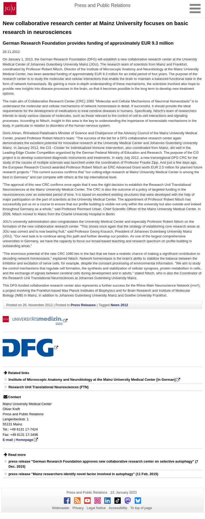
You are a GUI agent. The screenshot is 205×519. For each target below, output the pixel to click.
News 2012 (119, 305)
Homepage (24, 440)
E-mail (8, 440)
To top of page (141, 508)
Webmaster (60, 508)
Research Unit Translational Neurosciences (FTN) (49, 387)
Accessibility (118, 508)
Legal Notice (96, 508)
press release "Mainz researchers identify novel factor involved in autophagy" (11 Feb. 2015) (83, 474)
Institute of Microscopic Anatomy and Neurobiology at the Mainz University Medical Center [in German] (92, 380)
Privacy (78, 508)
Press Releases (83, 305)
